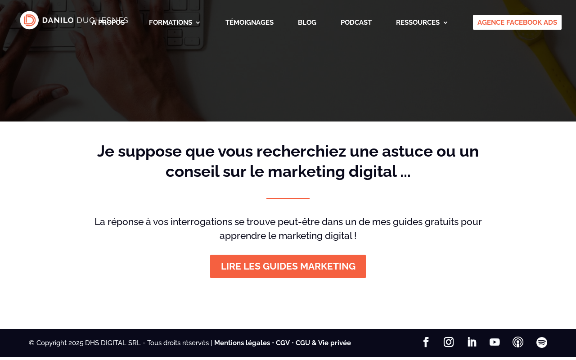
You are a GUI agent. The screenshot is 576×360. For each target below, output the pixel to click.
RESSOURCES (418, 23)
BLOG (307, 23)
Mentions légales (242, 346)
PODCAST (356, 23)
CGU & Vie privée (323, 346)
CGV (283, 346)
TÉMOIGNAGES (249, 23)
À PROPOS (108, 23)
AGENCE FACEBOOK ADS (517, 23)
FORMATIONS (170, 23)
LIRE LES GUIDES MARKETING (288, 268)
